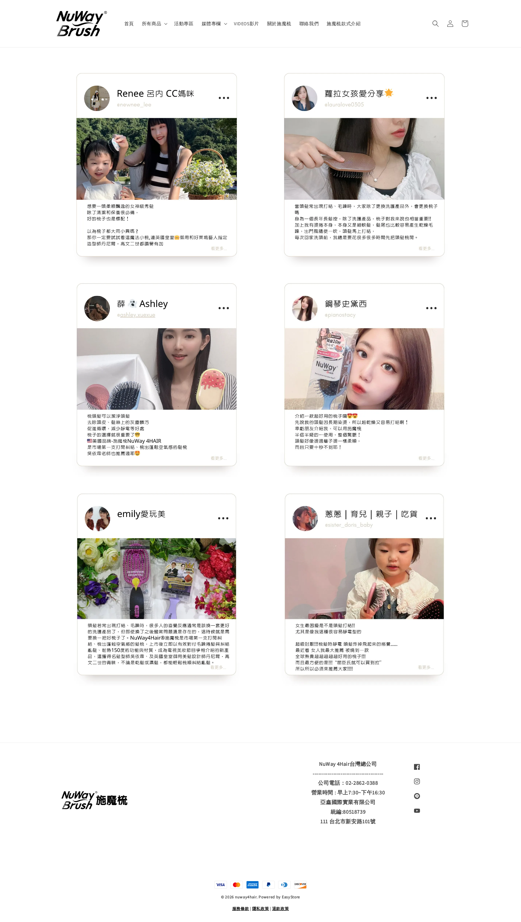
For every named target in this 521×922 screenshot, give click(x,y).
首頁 (129, 24)
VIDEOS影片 (246, 24)
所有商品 (151, 24)
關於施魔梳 (279, 24)
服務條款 (240, 908)
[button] (435, 23)
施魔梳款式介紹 (344, 24)
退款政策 (280, 908)
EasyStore (291, 896)
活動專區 (183, 24)
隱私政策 (260, 908)
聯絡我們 (309, 24)
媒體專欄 (211, 24)
